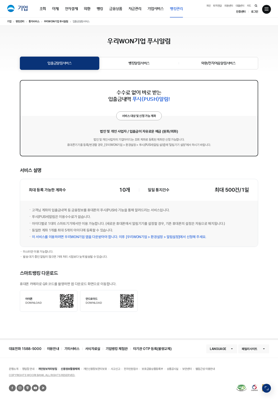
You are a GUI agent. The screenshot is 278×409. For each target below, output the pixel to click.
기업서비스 (155, 9)
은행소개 (13, 369)
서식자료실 (92, 349)
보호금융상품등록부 (152, 369)
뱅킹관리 (176, 9)
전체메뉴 (266, 9)
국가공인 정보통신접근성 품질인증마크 (237, 386)
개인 (208, 5)
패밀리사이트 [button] (249, 349)
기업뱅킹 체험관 (117, 349)
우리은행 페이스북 (9, 384)
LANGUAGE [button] (218, 349)
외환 (87, 9)
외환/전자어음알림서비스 (218, 63)
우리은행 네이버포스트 (24, 384)
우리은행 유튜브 (32, 384)
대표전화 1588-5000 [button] (25, 349)
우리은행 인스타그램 (17, 384)
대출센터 (240, 5)
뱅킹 (100, 9)
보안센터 (187, 369)
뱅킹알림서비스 (139, 63)
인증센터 (241, 11)
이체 (55, 9)
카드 (249, 5)
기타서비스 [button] (71, 349)
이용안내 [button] (53, 349)
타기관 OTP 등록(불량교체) (152, 349)
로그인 (254, 11)
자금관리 (134, 9)
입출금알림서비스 (81, 21)
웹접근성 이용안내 (205, 369)
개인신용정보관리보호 (95, 369)
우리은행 (11, 8)
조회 (42, 9)
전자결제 (71, 9)
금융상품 (115, 9)
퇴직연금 (217, 5)
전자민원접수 (131, 369)
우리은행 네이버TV (40, 384)
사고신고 (115, 369)
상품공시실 (172, 369)
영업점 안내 (28, 369)
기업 (23, 8)
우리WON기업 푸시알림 (56, 21)
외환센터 (228, 5)
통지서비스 (34, 21)
